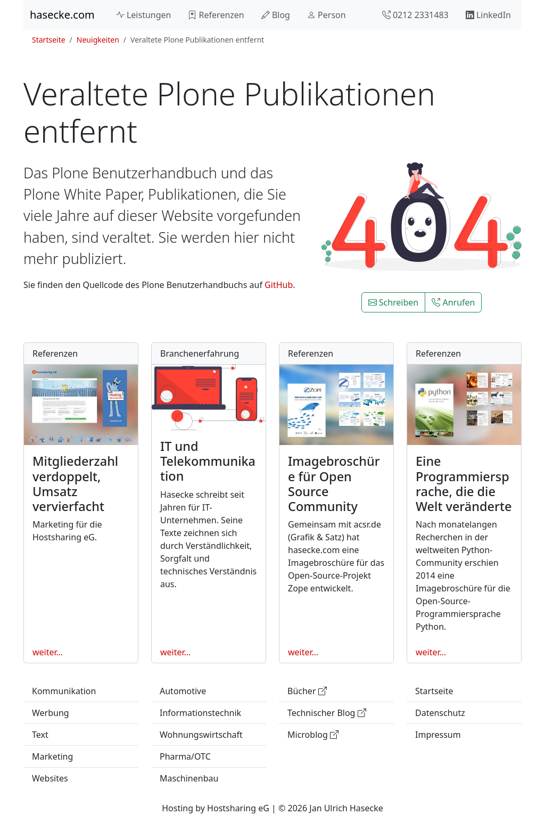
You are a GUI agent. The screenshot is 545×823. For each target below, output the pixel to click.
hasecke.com (62, 14)
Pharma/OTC (185, 756)
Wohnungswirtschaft (201, 734)
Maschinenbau (189, 778)
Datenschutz (440, 713)
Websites (50, 778)
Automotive (183, 691)
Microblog (312, 734)
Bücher (307, 691)
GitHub (279, 285)
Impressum (438, 734)
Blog (275, 15)
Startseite (48, 40)
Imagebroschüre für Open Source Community (334, 483)
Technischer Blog (326, 713)
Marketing (52, 756)
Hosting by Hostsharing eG (215, 808)
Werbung (50, 713)
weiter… (47, 652)
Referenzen (216, 15)
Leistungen (143, 15)
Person (326, 15)
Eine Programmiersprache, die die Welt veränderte (463, 483)
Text (40, 734)
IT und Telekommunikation (207, 461)
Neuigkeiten (98, 40)
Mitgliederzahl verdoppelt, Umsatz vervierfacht (75, 483)
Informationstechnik (200, 713)
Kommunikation (64, 691)
